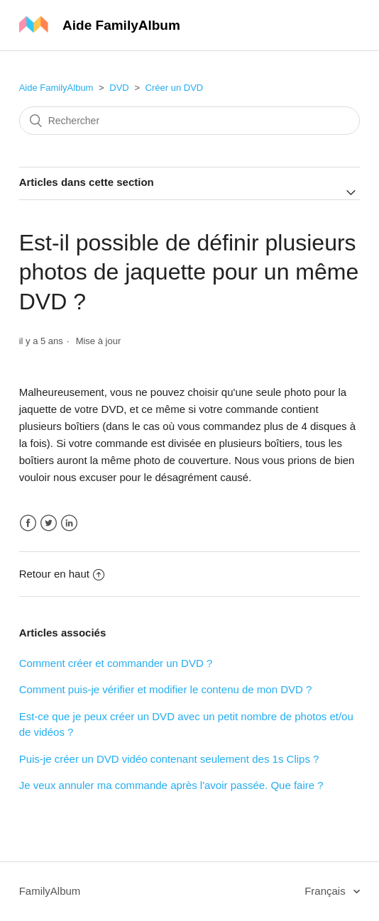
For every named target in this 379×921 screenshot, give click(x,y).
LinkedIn (69, 523)
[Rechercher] (190, 120)
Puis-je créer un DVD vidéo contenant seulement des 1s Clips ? (169, 759)
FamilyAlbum (50, 891)
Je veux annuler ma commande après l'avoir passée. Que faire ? (171, 785)
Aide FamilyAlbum (56, 87)
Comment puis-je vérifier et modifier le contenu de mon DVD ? (165, 689)
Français (326, 891)
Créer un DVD (174, 87)
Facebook (28, 523)
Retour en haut (61, 574)
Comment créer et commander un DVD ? (116, 663)
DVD (118, 87)
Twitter (48, 523)
